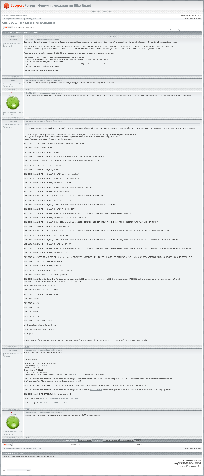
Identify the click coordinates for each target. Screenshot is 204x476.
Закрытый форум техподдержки (25, 19)
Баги (39, 19)
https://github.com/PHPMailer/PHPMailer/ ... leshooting (59, 398)
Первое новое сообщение (185, 30)
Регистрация (96, 11)
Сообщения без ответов (9, 15)
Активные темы (22, 15)
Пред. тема (173, 30)
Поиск (104, 11)
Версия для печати (8, 30)
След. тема (197, 30)
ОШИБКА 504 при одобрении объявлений (28, 22)
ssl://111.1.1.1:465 (77, 374)
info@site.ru (45, 366)
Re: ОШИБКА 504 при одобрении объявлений (44, 80)
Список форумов (8, 19)
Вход (110, 11)
